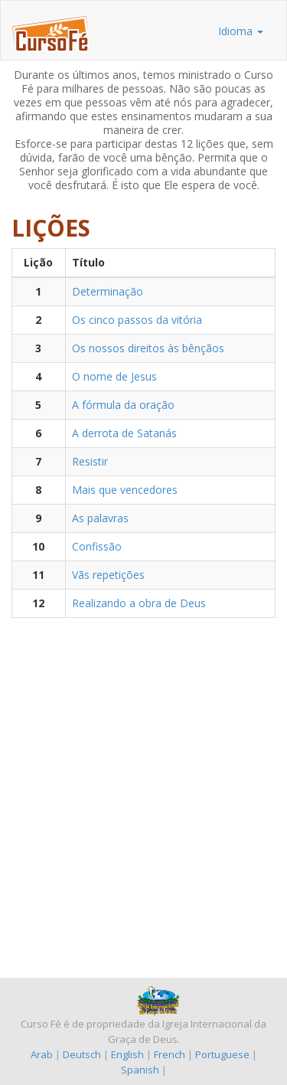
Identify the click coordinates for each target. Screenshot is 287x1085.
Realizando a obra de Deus (139, 603)
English (127, 1054)
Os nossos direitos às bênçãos (148, 348)
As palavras (100, 518)
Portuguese (222, 1054)
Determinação (107, 291)
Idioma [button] (240, 31)
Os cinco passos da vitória (137, 319)
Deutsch (82, 1054)
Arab (42, 1054)
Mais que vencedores (125, 489)
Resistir (90, 461)
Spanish (140, 1070)
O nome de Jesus (114, 376)
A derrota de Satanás (124, 433)
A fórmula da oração (123, 404)
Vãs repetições (108, 574)
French (169, 1054)
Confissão (97, 546)
